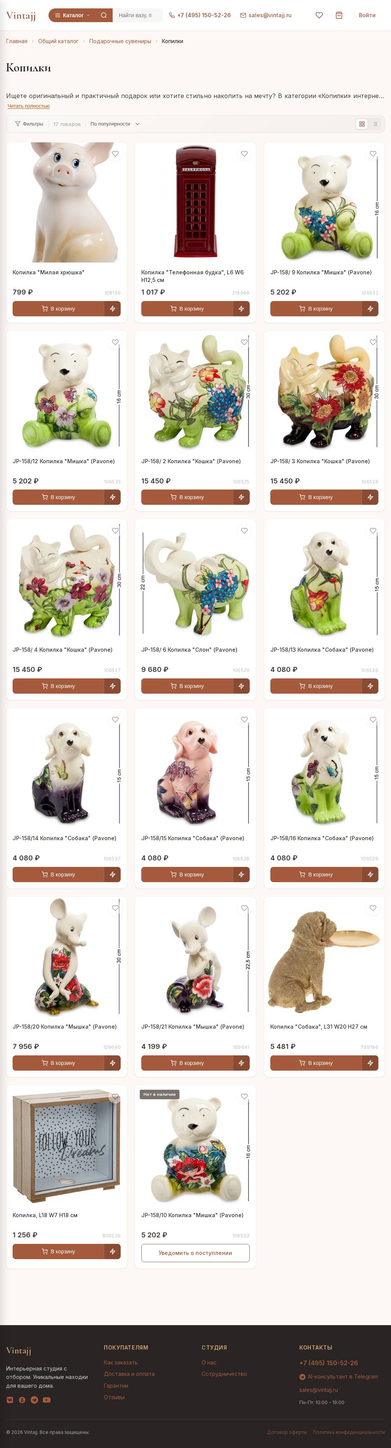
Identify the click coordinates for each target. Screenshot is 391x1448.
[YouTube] (46, 1401)
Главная (16, 41)
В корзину (58, 309)
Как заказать (121, 1362)
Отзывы (114, 1397)
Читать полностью (29, 106)
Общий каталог (58, 41)
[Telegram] (34, 1401)
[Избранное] (319, 15)
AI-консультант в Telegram (338, 1376)
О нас (209, 1362)
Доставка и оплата (129, 1374)
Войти (367, 15)
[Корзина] (339, 15)
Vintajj (21, 15)
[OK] (22, 1401)
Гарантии (116, 1385)
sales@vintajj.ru (266, 15)
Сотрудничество (224, 1374)
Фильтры (29, 124)
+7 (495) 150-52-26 (200, 15)
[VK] (10, 1401)
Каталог (72, 15)
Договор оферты (287, 1432)
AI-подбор (356, 1430)
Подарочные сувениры (120, 41)
